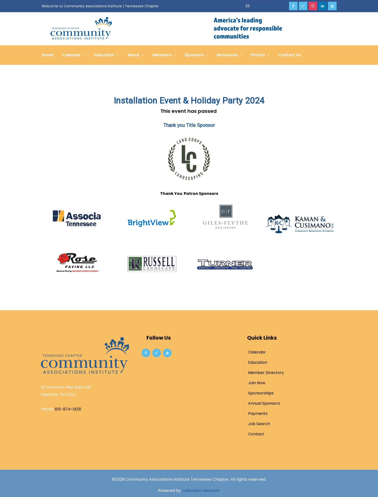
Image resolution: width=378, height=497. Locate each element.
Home (47, 55)
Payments (258, 413)
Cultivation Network (201, 490)
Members (162, 55)
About (133, 55)
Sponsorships (261, 393)
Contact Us (289, 55)
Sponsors (194, 55)
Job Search (259, 424)
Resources (227, 55)
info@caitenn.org (267, 6)
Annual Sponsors (264, 403)
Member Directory (266, 372)
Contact (256, 434)
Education (104, 55)
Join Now (256, 383)
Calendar (71, 55)
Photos (258, 55)
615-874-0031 (68, 409)
